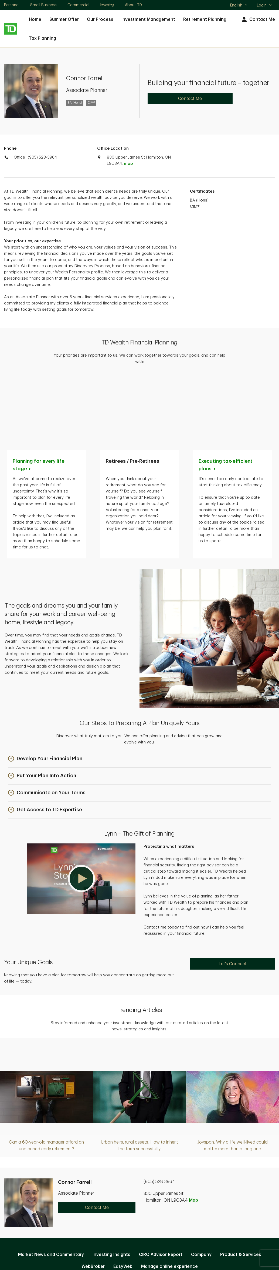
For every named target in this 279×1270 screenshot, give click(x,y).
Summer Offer (64, 19)
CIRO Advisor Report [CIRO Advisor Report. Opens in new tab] (160, 1181)
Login (264, 5)
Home (35, 19)
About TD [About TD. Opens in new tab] (133, 5)
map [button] (128, 164)
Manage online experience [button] (169, 1193)
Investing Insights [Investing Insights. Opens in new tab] (111, 1181)
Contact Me (257, 20)
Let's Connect (233, 890)
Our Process (100, 19)
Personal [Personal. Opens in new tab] (11, 5)
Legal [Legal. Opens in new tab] (148, 1210)
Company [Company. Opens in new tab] (201, 1181)
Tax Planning (42, 38)
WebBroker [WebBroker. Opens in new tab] (93, 1193)
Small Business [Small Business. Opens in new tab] (43, 5)
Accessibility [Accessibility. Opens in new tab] (175, 1210)
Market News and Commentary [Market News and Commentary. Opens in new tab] (51, 1181)
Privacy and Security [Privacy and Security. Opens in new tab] (111, 1210)
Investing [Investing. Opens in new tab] (107, 5)
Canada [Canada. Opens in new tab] (139, 1246)
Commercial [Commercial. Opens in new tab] (78, 5)
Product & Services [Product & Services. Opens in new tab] (240, 1181)
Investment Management (148, 19)
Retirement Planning (204, 19)
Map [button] (193, 1127)
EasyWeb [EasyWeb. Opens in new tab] (122, 1193)
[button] (45, 685)
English (239, 5)
